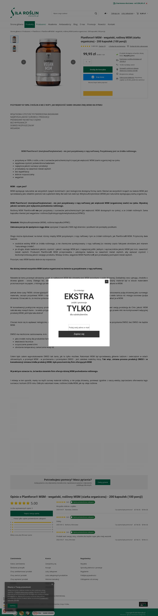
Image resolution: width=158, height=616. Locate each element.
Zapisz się (79, 334)
